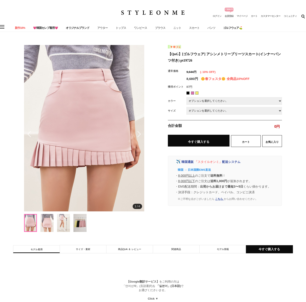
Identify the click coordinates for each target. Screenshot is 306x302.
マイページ (242, 16)
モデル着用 (37, 249)
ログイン (217, 16)
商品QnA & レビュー (129, 249)
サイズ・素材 (83, 249)
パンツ (211, 27)
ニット (177, 27)
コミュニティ (290, 16)
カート (254, 16)
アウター (102, 27)
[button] (137, 134)
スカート (194, 27)
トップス (121, 27)
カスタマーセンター (270, 16)
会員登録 (229, 16)
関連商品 (176, 249)
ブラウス (160, 27)
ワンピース (140, 27)
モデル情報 (223, 249)
